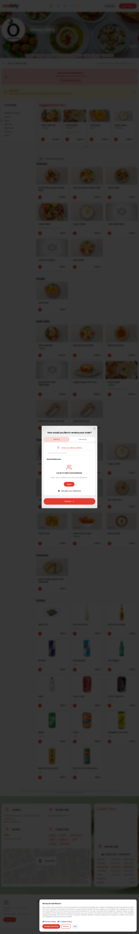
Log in (69, 484)
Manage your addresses (69, 491)
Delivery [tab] (56, 439)
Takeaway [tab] (82, 439)
